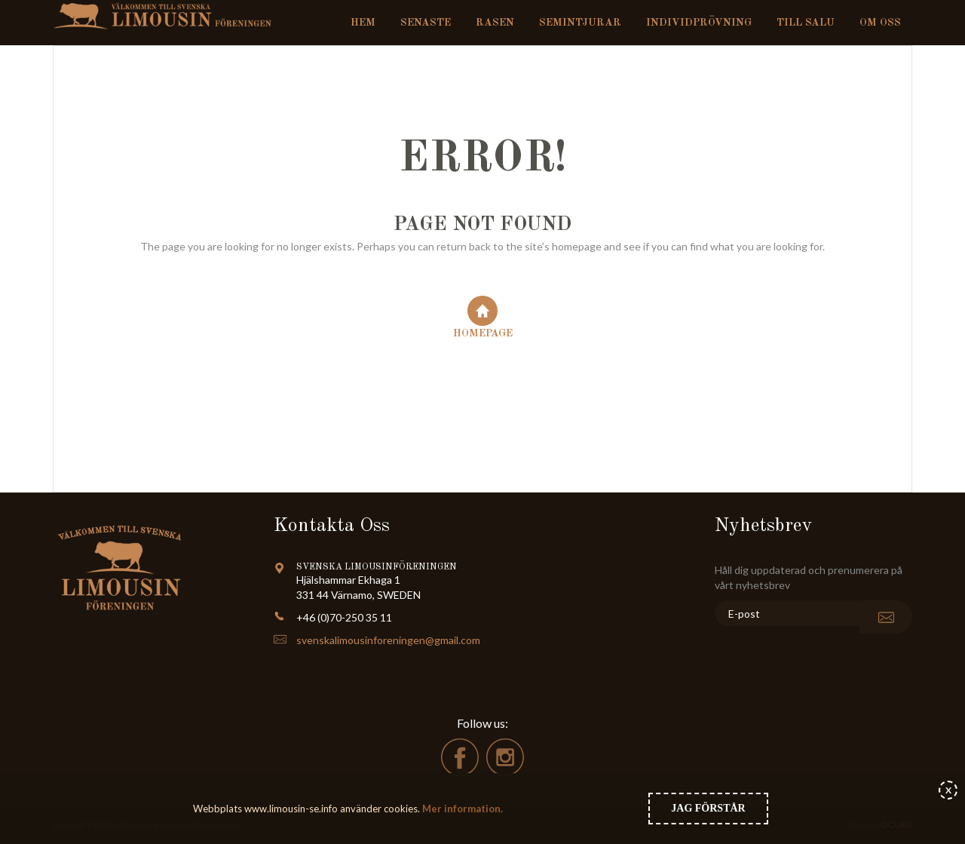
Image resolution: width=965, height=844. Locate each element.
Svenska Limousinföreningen (168, 15)
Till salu (806, 22)
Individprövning (699, 22)
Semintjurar (580, 22)
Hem (363, 22)
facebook (460, 757)
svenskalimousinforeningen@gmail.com (388, 640)
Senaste (425, 22)
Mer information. (461, 809)
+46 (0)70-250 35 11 (344, 617)
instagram (505, 757)
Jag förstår (708, 808)
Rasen (495, 22)
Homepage (483, 317)
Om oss (880, 22)
